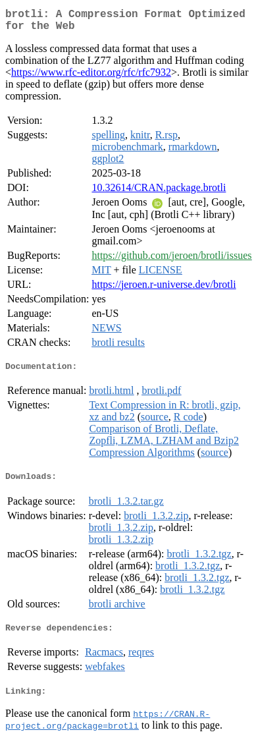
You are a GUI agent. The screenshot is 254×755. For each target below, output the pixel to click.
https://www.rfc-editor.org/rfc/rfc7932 (91, 77)
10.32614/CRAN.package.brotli (158, 192)
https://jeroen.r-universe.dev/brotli (163, 289)
